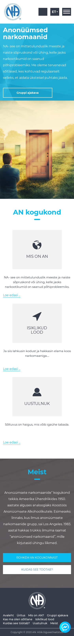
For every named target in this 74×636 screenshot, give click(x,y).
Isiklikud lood (44, 619)
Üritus (21, 615)
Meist (54, 623)
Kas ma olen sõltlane (17, 619)
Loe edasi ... (11, 295)
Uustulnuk (40, 623)
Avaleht (8, 615)
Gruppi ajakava (57, 615)
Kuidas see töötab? (16, 623)
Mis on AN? (36, 615)
